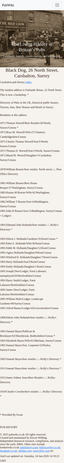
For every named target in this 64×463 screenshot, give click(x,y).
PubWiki (8, 5)
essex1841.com (41, 450)
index (29, 82)
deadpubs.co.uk (8, 450)
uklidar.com (24, 450)
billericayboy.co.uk (49, 447)
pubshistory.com (29, 447)
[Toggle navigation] (57, 5)
